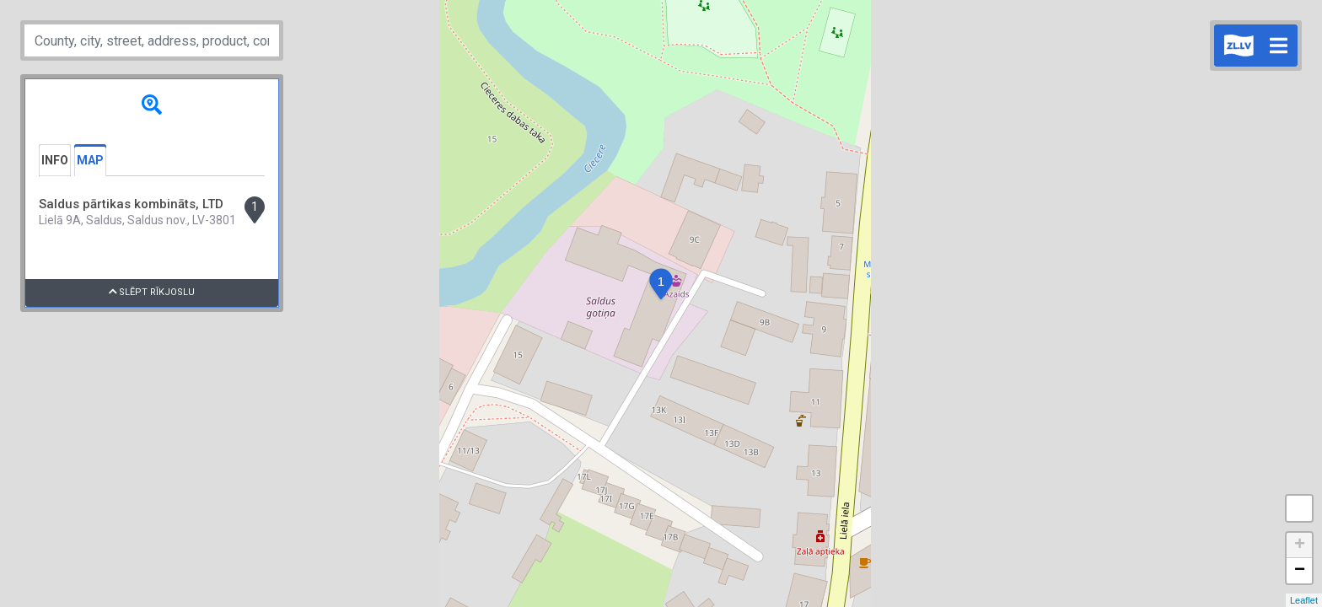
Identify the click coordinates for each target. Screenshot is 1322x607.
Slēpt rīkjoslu (152, 292)
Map (90, 160)
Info (55, 160)
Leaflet (1304, 600)
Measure (1299, 508)
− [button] (1299, 570)
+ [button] (1299, 545)
